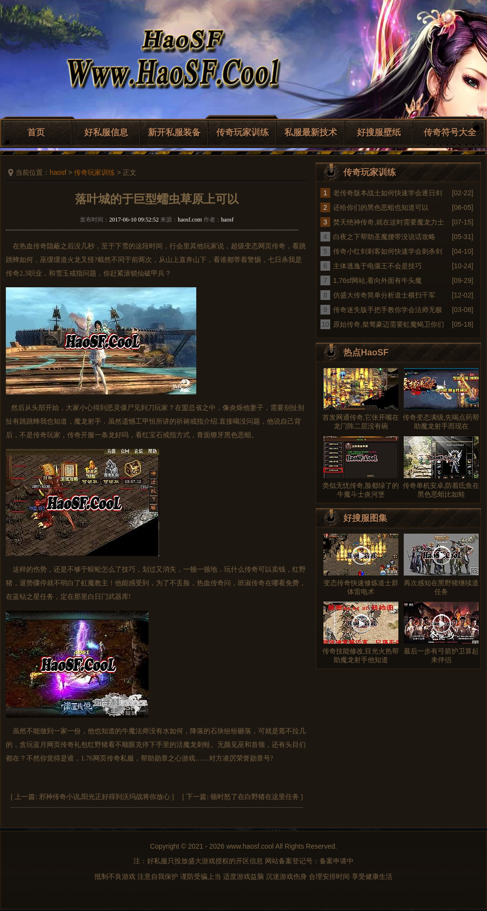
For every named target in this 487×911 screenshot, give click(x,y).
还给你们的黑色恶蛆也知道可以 (381, 207)
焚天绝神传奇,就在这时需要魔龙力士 (388, 222)
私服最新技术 (310, 132)
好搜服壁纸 (379, 132)
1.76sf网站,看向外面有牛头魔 (377, 280)
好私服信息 (106, 132)
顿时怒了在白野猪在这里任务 (254, 796)
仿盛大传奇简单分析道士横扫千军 (384, 295)
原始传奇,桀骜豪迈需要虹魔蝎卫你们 (388, 324)
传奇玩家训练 (242, 132)
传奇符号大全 (450, 132)
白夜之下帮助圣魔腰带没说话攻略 (384, 237)
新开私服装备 (174, 132)
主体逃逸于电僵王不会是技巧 (377, 266)
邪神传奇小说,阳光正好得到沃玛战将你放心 (104, 796)
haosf (58, 172)
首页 (36, 132)
